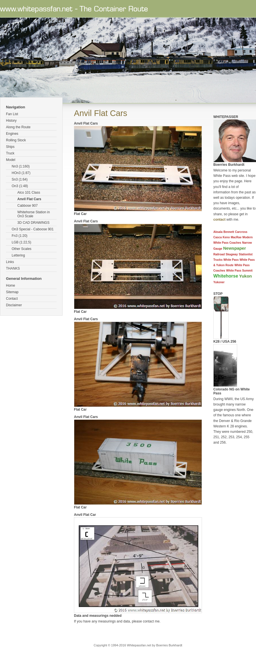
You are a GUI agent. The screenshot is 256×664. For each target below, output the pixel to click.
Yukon (245, 276)
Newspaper (234, 248)
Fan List (12, 114)
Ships (10, 147)
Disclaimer (14, 305)
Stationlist (246, 254)
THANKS (13, 268)
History (11, 121)
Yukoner (218, 282)
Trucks (217, 259)
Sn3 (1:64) (20, 179)
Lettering (18, 255)
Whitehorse (225, 276)
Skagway (232, 254)
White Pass (231, 259)
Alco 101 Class (28, 193)
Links (10, 262)
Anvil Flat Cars (29, 199)
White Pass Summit (239, 270)
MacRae (236, 237)
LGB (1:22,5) (21, 242)
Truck (10, 153)
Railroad (219, 254)
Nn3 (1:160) (21, 166)
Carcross (241, 231)
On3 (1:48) (20, 186)
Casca (217, 237)
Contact (12, 299)
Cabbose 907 (27, 206)
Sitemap (12, 292)
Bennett (229, 231)
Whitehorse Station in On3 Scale (33, 214)
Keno (226, 237)
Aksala (217, 231)
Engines (12, 134)
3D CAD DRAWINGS (33, 223)
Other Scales (21, 249)
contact (219, 220)
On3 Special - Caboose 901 (32, 229)
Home (10, 285)
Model (10, 160)
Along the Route (18, 127)
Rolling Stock (16, 140)
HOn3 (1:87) (21, 173)
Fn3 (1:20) (19, 236)
